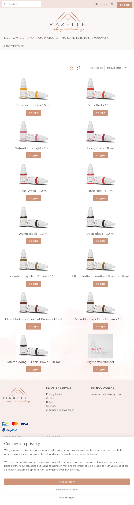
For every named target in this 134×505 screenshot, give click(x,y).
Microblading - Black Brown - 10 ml (33, 362)
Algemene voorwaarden (60, 409)
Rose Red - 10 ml (100, 191)
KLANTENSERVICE (13, 46)
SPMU (30, 37)
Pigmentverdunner (100, 362)
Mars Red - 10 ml (100, 105)
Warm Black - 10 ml (33, 234)
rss (64, 498)
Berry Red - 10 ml (100, 148)
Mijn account (104, 4)
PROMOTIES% (100, 37)
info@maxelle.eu (55, 467)
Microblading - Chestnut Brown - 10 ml (33, 319)
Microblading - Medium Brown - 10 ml (100, 276)
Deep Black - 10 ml (100, 234)
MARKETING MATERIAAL (76, 37)
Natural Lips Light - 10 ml (34, 148)
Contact (50, 398)
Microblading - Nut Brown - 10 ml (33, 276)
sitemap (57, 498)
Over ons (51, 405)
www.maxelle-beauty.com (106, 394)
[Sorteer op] (117, 68)
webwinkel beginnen (76, 498)
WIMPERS (18, 37)
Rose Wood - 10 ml (33, 191)
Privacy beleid (54, 394)
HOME (6, 37)
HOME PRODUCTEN (47, 37)
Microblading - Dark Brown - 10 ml (100, 319)
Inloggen (125, 4)
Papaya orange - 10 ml (33, 105)
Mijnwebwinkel (104, 498)
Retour (50, 402)
